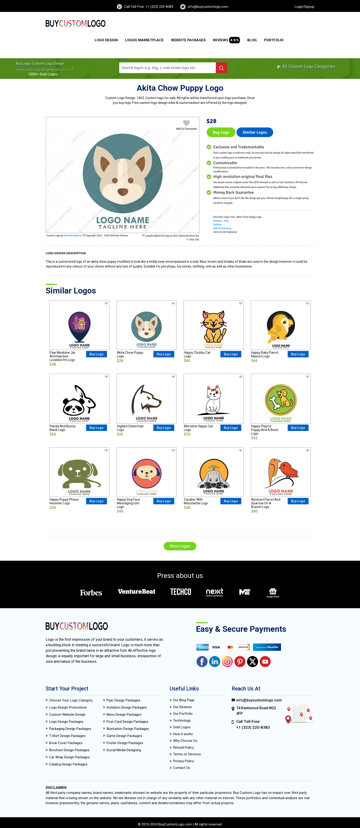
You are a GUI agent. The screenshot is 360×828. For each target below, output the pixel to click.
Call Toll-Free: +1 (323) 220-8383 (148, 7)
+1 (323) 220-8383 (253, 727)
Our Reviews (182, 707)
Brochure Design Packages (69, 750)
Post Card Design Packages (127, 722)
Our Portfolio (183, 714)
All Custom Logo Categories (306, 66)
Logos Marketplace (144, 40)
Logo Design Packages (66, 722)
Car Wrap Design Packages (69, 757)
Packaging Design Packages (70, 729)
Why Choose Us (185, 741)
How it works (183, 734)
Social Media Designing (124, 750)
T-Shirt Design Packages (67, 736)
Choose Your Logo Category (71, 700)
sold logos (48, 74)
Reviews (226, 40)
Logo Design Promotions (68, 707)
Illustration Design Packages (128, 729)
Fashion (217, 224)
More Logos (180, 546)
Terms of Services (187, 754)
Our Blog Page (183, 700)
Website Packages (188, 40)
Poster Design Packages (125, 743)
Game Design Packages (124, 736)
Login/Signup (304, 7)
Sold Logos (181, 727)
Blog (252, 40)
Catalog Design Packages (68, 764)
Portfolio (274, 40)
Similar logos (255, 132)
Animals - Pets (221, 220)
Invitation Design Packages (127, 707)
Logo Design (106, 40)
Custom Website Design (67, 714)
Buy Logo (221, 132)
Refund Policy (183, 747)
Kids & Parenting (222, 228)
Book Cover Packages (65, 743)
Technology (182, 720)
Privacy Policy (183, 761)
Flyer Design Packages (123, 700)
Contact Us (181, 768)
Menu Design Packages (124, 714)
